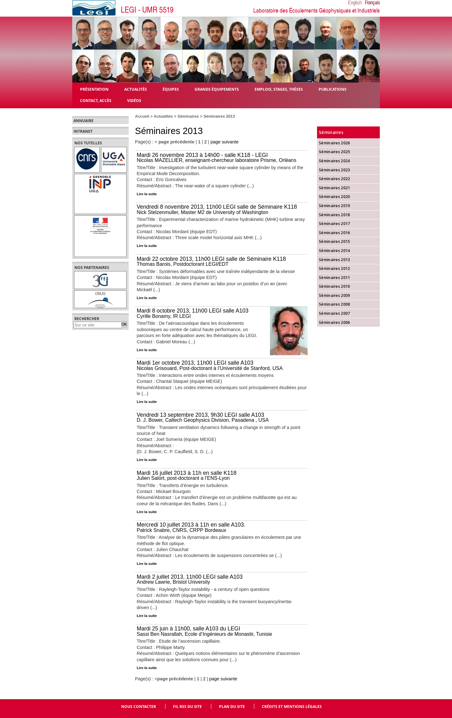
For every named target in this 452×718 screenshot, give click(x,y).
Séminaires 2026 (334, 143)
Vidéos (134, 100)
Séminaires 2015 (334, 241)
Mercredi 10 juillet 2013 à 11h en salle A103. (191, 525)
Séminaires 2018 (334, 214)
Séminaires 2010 (334, 286)
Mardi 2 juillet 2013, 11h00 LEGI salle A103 (190, 577)
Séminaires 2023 (334, 170)
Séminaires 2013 (334, 259)
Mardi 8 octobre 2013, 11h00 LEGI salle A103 (193, 311)
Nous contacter (138, 706)
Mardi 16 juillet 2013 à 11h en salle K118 (187, 473)
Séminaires (188, 116)
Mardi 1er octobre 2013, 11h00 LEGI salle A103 (195, 363)
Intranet (83, 131)
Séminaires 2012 (334, 268)
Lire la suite (147, 194)
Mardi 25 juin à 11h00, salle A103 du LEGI (188, 628)
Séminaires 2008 (334, 304)
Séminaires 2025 (334, 151)
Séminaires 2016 (334, 232)
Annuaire (83, 121)
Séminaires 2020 (334, 196)
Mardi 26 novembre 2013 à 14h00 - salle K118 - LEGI (202, 155)
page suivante (224, 141)
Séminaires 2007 (334, 313)
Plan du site (232, 706)
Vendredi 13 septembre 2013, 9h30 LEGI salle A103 (200, 415)
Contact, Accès (95, 100)
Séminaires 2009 (334, 295)
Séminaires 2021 (334, 187)
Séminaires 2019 (334, 205)
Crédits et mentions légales (292, 706)
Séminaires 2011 (334, 277)
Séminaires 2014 (334, 250)
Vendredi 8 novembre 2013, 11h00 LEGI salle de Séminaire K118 (217, 207)
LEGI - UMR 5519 (147, 10)
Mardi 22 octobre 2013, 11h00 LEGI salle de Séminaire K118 (211, 259)
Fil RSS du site (187, 706)
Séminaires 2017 (334, 223)
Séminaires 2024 (334, 160)
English (355, 2)
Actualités (163, 116)
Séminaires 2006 (334, 322)
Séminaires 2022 (334, 178)
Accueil (142, 116)
